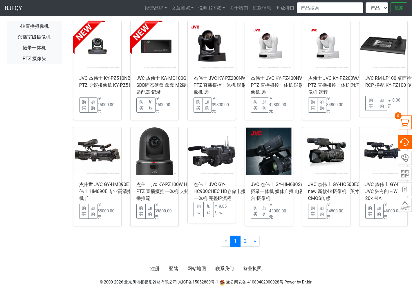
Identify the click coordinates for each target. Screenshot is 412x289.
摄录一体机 (34, 47)
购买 (84, 105)
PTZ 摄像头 (34, 58)
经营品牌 (154, 8)
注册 (155, 268)
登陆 (173, 268)
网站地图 (196, 268)
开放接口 (285, 8)
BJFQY (13, 8)
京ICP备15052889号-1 (198, 282)
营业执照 (252, 268)
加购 (93, 105)
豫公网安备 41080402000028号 (251, 282)
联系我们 (224, 268)
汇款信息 (262, 8)
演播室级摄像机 (34, 37)
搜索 (399, 7)
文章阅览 (180, 8)
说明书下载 (209, 8)
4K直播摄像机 (34, 26)
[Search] (330, 7)
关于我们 (239, 8)
